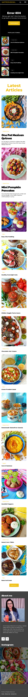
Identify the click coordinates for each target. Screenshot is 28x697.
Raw (12, 60)
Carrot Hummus (6, 466)
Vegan (4, 310)
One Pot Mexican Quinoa (17, 42)
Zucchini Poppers (7, 504)
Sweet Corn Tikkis (7, 542)
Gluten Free (14, 39)
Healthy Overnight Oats (17, 72)
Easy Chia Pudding (16, 62)
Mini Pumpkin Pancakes (17, 52)
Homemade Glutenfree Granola (12, 427)
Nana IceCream (6, 580)
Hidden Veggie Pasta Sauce (10, 313)
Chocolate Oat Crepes (9, 351)
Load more (14, 585)
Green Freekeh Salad (8, 389)
